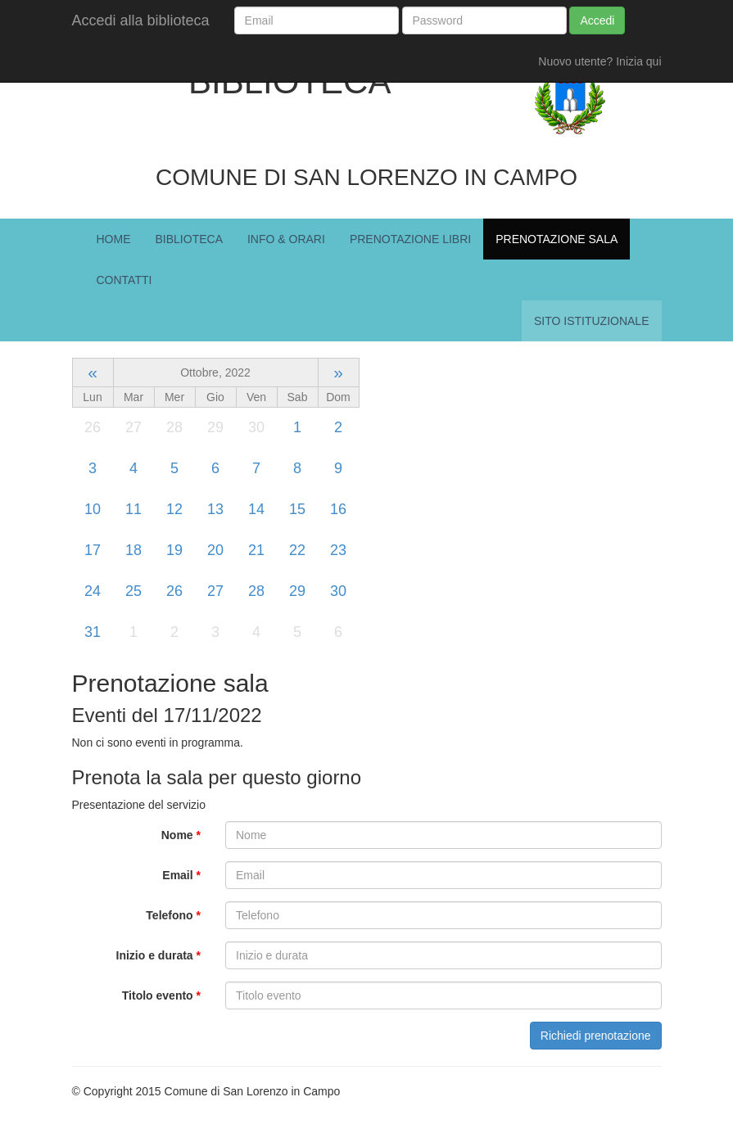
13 (215, 509)
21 (256, 550)
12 (174, 509)
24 (92, 591)
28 (256, 591)
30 (338, 591)
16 (338, 509)
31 (92, 632)
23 (338, 550)
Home (114, 239)
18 (133, 550)
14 (256, 509)
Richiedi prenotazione (596, 1035)
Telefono (173, 915)
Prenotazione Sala (556, 239)
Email (181, 875)
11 (133, 509)
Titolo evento (161, 995)
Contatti (124, 280)
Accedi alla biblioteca (141, 20)
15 (297, 509)
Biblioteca (189, 239)
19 (174, 550)
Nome (181, 835)
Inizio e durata (158, 955)
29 (297, 591)
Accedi (597, 20)
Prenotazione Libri (410, 239)
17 (92, 550)
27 (215, 591)
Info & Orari (286, 239)
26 (174, 591)
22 (297, 550)
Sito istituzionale (591, 320)
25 (133, 591)
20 (215, 550)
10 (92, 509)
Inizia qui (638, 61)
